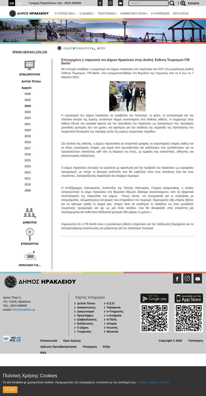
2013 (28, 166)
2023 (28, 112)
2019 (28, 136)
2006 (28, 190)
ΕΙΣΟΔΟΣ (193, 3)
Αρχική (67, 48)
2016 (28, 154)
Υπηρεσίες (84, 331)
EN (19, 3)
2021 (28, 124)
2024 (102, 48)
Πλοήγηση (90, 346)
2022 (28, 118)
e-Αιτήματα (114, 315)
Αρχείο (26, 87)
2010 (28, 184)
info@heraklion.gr (23, 309)
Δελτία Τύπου (31, 81)
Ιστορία (112, 323)
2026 (28, 93)
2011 (28, 178)
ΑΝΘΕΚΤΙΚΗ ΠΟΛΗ (134, 13)
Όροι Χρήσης (72, 340)
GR (11, 3)
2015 (28, 160)
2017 (28, 148)
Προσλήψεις (85, 315)
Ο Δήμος (83, 327)
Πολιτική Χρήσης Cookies (153, 382)
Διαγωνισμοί (85, 311)
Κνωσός (112, 327)
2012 (28, 172)
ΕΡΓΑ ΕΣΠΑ (181, 13)
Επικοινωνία (48, 340)
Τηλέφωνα (114, 307)
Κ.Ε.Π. (111, 303)
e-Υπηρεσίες (115, 311)
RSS (43, 352)
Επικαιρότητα (82, 48)
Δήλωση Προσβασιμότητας (58, 346)
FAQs (106, 346)
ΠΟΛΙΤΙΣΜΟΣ (107, 13)
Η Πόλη (112, 319)
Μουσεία (112, 331)
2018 (28, 142)
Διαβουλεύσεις (87, 319)
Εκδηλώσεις (85, 323)
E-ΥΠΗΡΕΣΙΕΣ (160, 13)
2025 (28, 99)
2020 (28, 130)
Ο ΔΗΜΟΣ (87, 13)
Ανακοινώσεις (86, 307)
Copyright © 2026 (170, 340)
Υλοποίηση (195, 340)
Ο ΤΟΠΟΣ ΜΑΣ (65, 13)
